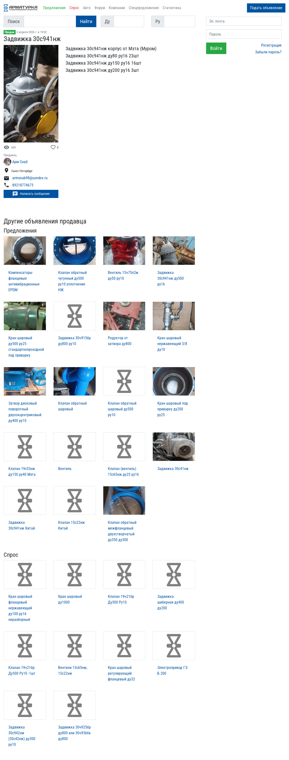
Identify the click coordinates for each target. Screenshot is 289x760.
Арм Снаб (20, 162)
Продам (9, 32)
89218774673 (22, 185)
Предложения (54, 8)
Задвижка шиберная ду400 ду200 (170, 602)
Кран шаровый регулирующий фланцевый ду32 (121, 673)
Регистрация (271, 45)
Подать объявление (266, 8)
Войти (216, 48)
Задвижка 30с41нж (173, 468)
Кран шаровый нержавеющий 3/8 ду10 (172, 344)
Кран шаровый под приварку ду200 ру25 (172, 409)
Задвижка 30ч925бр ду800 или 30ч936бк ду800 (74, 733)
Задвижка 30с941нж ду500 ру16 (170, 278)
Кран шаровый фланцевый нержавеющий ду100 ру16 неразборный (20, 608)
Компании (117, 8)
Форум (99, 8)
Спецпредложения (144, 8)
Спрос (74, 8)
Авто (87, 8)
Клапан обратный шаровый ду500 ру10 (122, 409)
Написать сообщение (31, 194)
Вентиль (65, 468)
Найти (86, 21)
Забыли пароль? (268, 52)
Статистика (172, 8)
